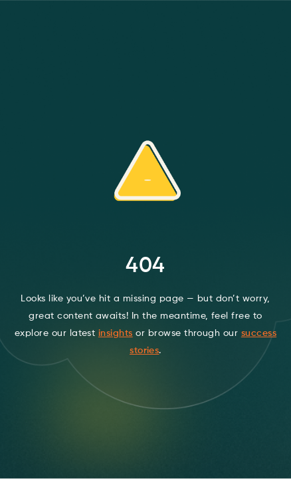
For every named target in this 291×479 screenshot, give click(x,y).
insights (115, 333)
